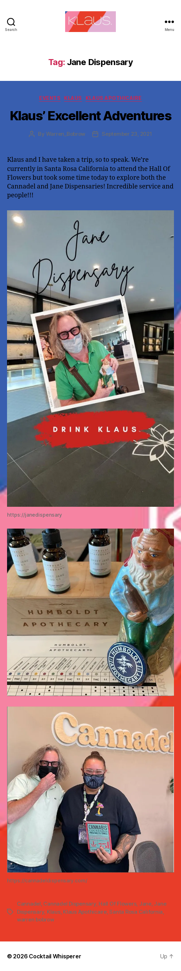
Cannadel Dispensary (69, 903)
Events (50, 98)
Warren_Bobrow (66, 133)
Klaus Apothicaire (114, 98)
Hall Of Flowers (117, 903)
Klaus (73, 98)
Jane (145, 903)
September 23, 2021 (127, 133)
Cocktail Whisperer (55, 956)
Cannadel (29, 903)
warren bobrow (35, 919)
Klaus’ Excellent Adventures (90, 115)
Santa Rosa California (136, 911)
